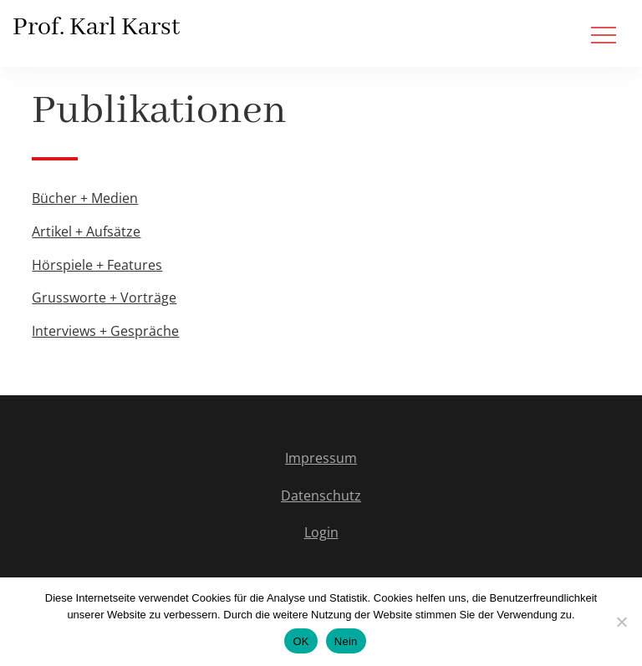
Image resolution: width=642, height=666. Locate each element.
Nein (346, 641)
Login (321, 532)
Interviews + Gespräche (105, 331)
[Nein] (621, 621)
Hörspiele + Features (97, 265)
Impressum (321, 458)
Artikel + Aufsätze (86, 231)
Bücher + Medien (85, 198)
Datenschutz (321, 495)
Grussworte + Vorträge (104, 297)
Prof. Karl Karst (96, 27)
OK (300, 641)
